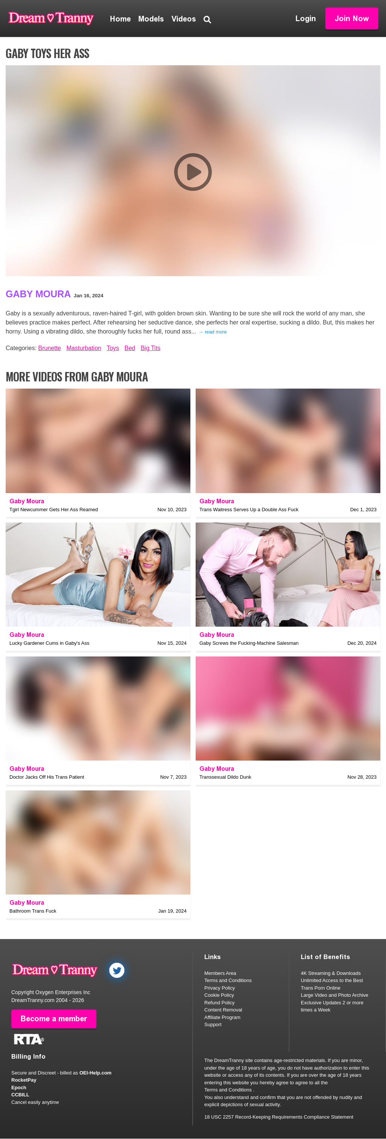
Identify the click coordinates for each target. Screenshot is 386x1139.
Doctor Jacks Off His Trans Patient (46, 777)
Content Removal (223, 1010)
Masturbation (83, 348)
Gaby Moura (38, 294)
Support (213, 1024)
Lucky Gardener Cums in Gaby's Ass (49, 643)
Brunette (49, 348)
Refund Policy (219, 1002)
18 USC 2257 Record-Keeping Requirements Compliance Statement (278, 1117)
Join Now (352, 18)
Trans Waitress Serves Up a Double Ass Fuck (249, 509)
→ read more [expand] (213, 332)
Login (306, 18)
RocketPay (23, 1080)
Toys (113, 348)
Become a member (54, 1019)
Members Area (220, 973)
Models (151, 18)
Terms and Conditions (228, 980)
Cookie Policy (219, 995)
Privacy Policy (219, 988)
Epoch (18, 1087)
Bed (129, 348)
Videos (184, 18)
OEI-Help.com (96, 1073)
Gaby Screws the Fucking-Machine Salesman (249, 643)
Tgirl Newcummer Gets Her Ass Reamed (53, 509)
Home (120, 18)
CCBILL (20, 1095)
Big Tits (150, 348)
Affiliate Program (222, 1017)
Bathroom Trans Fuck (32, 911)
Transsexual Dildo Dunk (225, 777)
